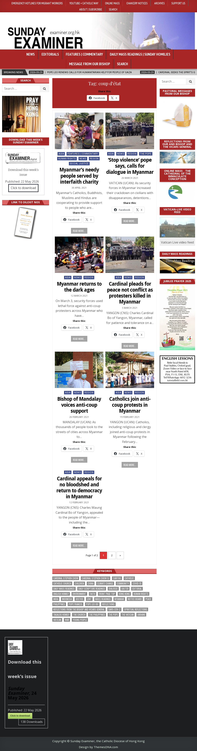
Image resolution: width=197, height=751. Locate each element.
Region (94, 158)
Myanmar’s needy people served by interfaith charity (79, 176)
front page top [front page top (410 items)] (107, 594)
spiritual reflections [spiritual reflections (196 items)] (135, 609)
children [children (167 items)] (79, 583)
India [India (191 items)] (55, 599)
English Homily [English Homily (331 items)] (61, 594)
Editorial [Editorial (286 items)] (137, 588)
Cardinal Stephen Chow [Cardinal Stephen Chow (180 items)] (65, 578)
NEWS (82, 158)
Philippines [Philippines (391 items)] (59, 604)
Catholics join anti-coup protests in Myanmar (129, 405)
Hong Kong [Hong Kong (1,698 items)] (124, 594)
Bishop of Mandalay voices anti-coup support (79, 405)
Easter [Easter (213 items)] (125, 588)
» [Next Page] (120, 555)
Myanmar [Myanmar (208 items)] (119, 599)
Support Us (178, 3)
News (30, 54)
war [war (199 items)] (67, 620)
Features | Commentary (84, 54)
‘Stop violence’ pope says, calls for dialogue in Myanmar (130, 166)
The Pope (145, 153)
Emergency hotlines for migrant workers (37, 3)
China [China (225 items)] (90, 583)
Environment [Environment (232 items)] (79, 594)
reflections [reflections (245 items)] (108, 604)
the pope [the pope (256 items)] (113, 614)
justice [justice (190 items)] (79, 599)
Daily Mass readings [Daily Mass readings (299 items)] (64, 588)
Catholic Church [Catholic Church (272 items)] (62, 583)
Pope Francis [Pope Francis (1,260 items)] (75, 604)
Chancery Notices (137, 3)
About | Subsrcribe (90, 9)
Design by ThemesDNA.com (98, 747)
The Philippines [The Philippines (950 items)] (97, 614)
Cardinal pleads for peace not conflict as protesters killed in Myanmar (130, 293)
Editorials (50, 54)
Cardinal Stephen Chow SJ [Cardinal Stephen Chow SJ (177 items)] (95, 578)
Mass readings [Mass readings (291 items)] (103, 599)
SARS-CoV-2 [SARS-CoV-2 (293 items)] (114, 609)
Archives (159, 3)
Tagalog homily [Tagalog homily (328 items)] (61, 614)
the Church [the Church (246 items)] (79, 614)
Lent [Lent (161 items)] (89, 599)
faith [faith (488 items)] (92, 594)
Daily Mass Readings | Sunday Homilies (140, 54)
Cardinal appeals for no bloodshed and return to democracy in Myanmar (79, 488)
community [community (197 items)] (123, 583)
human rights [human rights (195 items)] (141, 594)
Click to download (23, 188)
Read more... (79, 231)
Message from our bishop (89, 63)
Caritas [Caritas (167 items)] (117, 578)
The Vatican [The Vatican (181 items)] (128, 614)
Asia (61, 153)
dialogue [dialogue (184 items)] (113, 588)
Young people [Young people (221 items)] (80, 620)
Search (113, 9)
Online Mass (112, 3)
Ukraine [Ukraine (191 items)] (141, 614)
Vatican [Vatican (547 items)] (57, 620)
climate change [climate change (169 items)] (105, 583)
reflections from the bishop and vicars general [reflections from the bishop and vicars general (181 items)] (79, 609)
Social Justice (79, 163)
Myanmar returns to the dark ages (79, 287)
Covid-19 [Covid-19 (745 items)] (137, 583)
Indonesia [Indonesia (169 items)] (67, 599)
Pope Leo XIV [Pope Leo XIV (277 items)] (92, 604)
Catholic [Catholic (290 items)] (129, 578)
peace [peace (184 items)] (148, 599)
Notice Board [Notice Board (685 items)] (135, 599)
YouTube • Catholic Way (83, 3)
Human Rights (67, 158)
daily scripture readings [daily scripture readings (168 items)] (91, 588)
